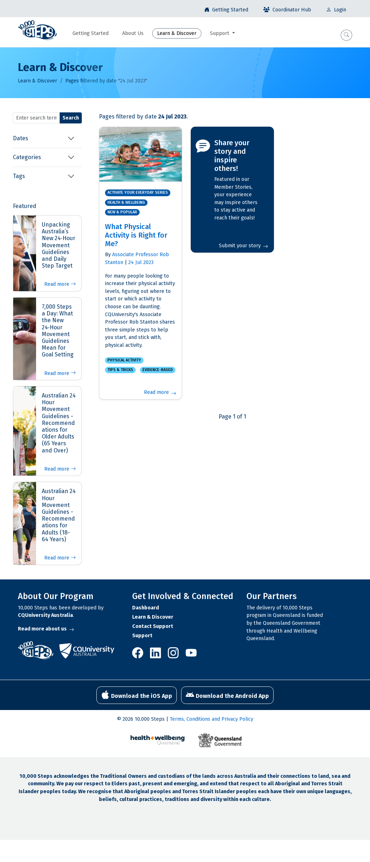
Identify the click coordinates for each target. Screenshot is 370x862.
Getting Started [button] (90, 33)
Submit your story (243, 246)
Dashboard (145, 608)
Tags (19, 176)
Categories (27, 157)
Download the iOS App (136, 695)
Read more (60, 284)
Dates (20, 138)
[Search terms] (36, 117)
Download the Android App (227, 695)
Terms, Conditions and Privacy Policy (211, 719)
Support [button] (220, 33)
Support (142, 636)
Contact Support (152, 626)
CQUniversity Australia (45, 615)
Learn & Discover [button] (176, 33)
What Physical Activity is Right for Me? (136, 235)
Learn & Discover (37, 81)
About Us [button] (133, 33)
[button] (346, 35)
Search (70, 118)
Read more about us (46, 629)
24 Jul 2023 (141, 262)
